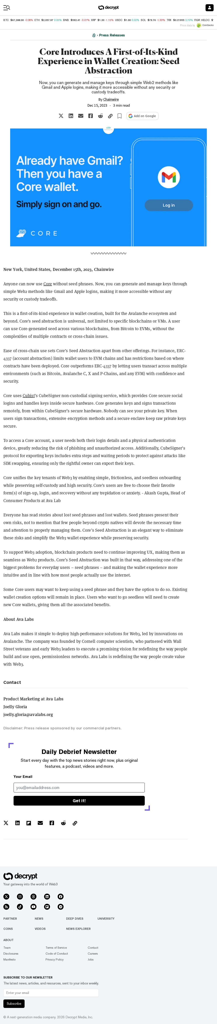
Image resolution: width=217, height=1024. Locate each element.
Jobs (91, 959)
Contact (93, 947)
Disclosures (10, 953)
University (105, 918)
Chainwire (111, 99)
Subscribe (14, 1004)
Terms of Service (56, 947)
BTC (6, 20)
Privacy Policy (55, 959)
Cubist (29, 395)
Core (47, 284)
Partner (10, 918)
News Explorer (78, 928)
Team (7, 947)
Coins (8, 928)
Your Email (23, 777)
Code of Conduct (57, 953)
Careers (93, 953)
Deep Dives (74, 918)
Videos (40, 928)
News (39, 918)
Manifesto (9, 959)
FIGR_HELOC (202, 20)
